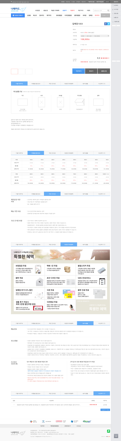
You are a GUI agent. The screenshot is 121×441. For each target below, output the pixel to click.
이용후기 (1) (101, 83)
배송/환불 (85, 83)
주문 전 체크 (52, 83)
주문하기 (78, 71)
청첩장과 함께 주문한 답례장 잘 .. (98, 62)
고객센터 (78, 1)
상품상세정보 (19, 83)
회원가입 (68, 1)
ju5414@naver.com (54, 432)
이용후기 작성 (105, 410)
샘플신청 (104, 71)
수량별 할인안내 (35, 83)
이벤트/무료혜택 (68, 83)
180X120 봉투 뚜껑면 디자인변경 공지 (21, 2)
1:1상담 (73, 1)
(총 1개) (74, 61)
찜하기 (91, 71)
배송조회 (84, 1)
